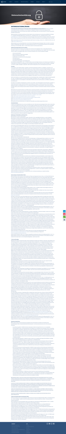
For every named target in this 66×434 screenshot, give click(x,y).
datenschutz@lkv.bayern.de (17, 39)
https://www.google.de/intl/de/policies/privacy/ (30, 313)
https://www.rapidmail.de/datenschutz (17, 170)
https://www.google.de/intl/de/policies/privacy (18, 231)
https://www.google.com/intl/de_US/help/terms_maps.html (43, 310)
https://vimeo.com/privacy (15, 193)
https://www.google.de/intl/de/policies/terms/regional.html (37, 309)
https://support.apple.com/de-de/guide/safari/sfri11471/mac (23, 96)
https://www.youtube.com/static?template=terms (19, 229)
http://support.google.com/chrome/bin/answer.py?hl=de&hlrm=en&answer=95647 (27, 95)
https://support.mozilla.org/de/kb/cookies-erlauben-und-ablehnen (24, 94)
